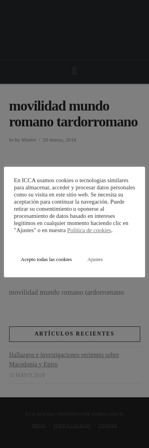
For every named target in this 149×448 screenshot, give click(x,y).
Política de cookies (89, 230)
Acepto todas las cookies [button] (46, 259)
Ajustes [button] (95, 259)
